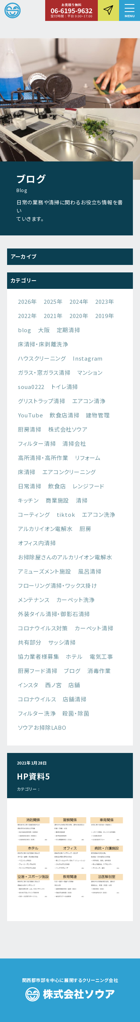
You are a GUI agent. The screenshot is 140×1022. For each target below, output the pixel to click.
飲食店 (57, 486)
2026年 (27, 301)
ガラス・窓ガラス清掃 (44, 372)
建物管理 (97, 415)
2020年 (78, 315)
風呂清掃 (90, 571)
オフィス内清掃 (37, 543)
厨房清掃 (29, 429)
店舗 (74, 685)
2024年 (78, 301)
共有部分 (29, 642)
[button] (129, 10)
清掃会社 (74, 443)
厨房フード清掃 (37, 670)
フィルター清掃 (37, 443)
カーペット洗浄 (75, 599)
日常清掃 (29, 486)
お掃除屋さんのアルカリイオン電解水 (65, 557)
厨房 (85, 528)
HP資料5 (33, 776)
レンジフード (88, 486)
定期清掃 (68, 330)
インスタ (28, 685)
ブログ (72, 670)
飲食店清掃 (64, 415)
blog (24, 330)
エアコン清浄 (89, 401)
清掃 (82, 500)
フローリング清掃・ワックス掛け (57, 585)
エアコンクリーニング (69, 472)
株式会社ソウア (68, 429)
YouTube (30, 415)
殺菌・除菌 (75, 713)
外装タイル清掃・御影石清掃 (54, 614)
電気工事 (101, 656)
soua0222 (31, 386)
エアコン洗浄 (98, 514)
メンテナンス (34, 599)
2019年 (104, 315)
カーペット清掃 (94, 628)
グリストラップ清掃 (41, 401)
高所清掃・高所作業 (43, 457)
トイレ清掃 (64, 386)
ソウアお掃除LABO (42, 727)
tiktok (66, 514)
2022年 (27, 315)
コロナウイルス (37, 699)
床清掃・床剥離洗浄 (43, 344)
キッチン (28, 500)
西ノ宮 (53, 685)
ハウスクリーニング (42, 358)
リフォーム (88, 457)
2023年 (104, 301)
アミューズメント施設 (44, 571)
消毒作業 (99, 670)
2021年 (53, 315)
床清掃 (26, 472)
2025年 (53, 301)
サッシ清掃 (62, 642)
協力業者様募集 (38, 656)
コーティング (34, 514)
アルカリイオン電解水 (45, 528)
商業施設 (57, 500)
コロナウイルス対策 (43, 628)
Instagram (88, 358)
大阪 (44, 330)
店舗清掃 (74, 699)
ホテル (74, 656)
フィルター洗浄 (37, 713)
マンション (90, 372)
